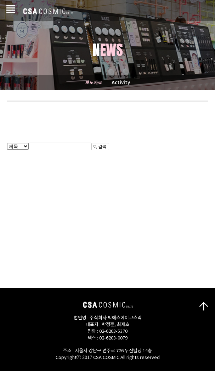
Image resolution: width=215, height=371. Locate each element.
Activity (121, 82)
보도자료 (93, 82)
